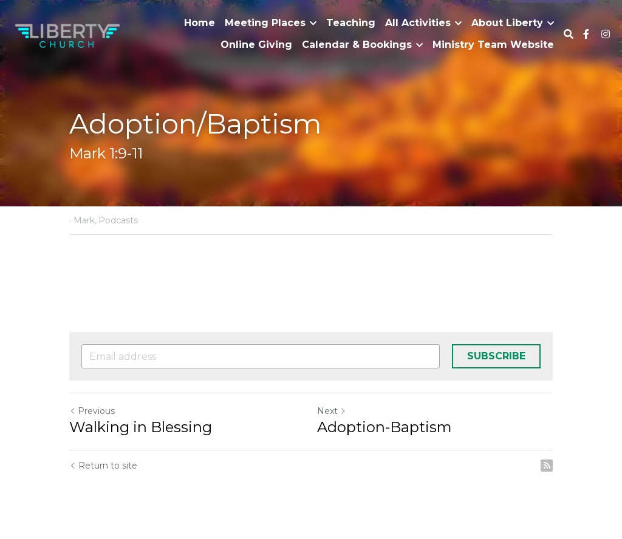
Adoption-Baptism (384, 427)
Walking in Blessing (140, 427)
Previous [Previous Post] (92, 410)
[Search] (568, 34)
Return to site (103, 465)
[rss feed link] (547, 465)
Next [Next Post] (331, 410)
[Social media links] (586, 34)
